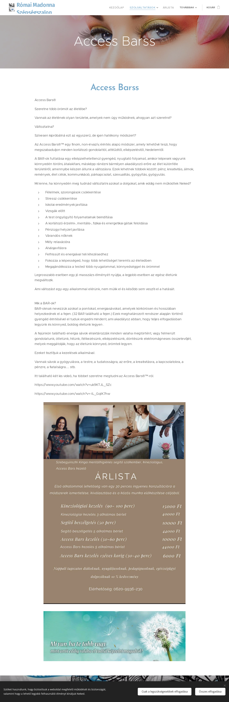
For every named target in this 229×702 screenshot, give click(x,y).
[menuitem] (101, 7)
